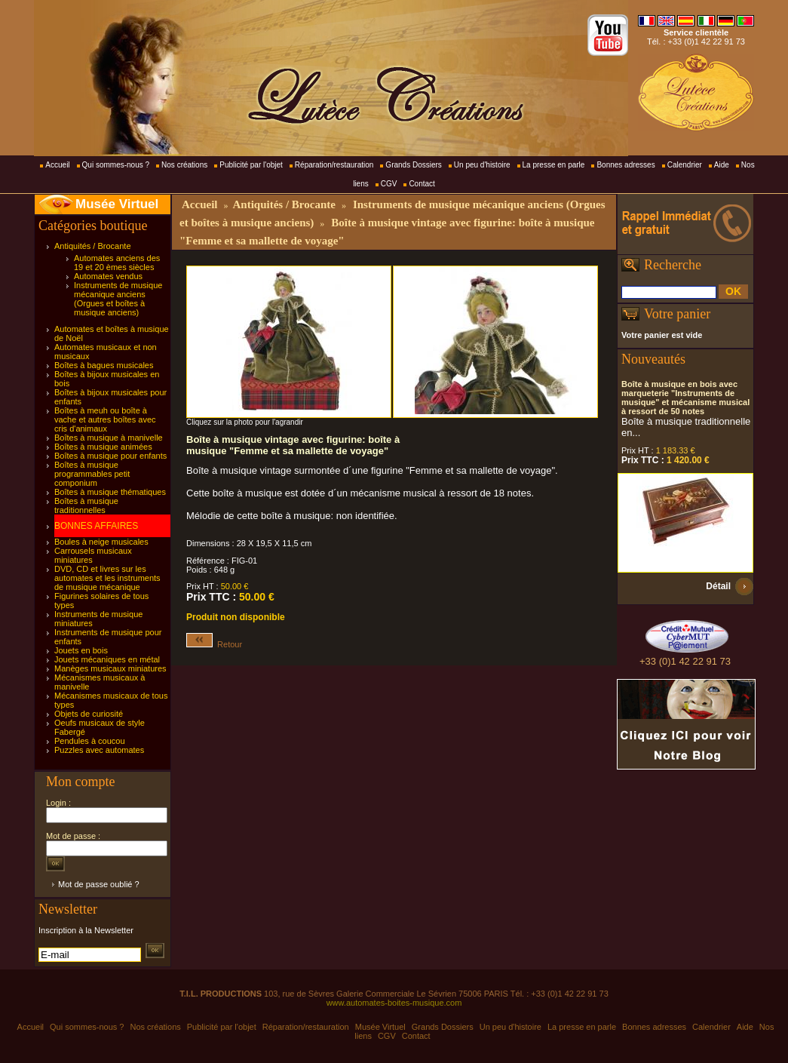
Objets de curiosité (88, 713)
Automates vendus (108, 276)
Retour (214, 644)
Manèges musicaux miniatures (110, 668)
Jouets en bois (81, 650)
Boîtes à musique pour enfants (110, 455)
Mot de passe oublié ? (99, 884)
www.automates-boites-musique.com (394, 1002)
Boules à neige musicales (101, 541)
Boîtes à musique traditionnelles (86, 505)
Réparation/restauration (334, 165)
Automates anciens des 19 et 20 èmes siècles (117, 262)
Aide (721, 165)
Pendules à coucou (89, 740)
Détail (718, 586)
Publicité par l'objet (251, 165)
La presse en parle (554, 165)
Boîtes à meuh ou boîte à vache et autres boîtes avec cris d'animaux (105, 419)
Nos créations (184, 165)
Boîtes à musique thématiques (110, 491)
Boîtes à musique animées (103, 446)
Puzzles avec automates (99, 749)
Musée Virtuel (116, 204)
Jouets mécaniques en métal (107, 659)
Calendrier (684, 165)
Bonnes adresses (625, 165)
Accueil (57, 165)
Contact (421, 184)
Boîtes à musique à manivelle (108, 437)
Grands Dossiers (413, 165)
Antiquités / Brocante (92, 245)
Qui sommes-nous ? (115, 165)
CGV (389, 184)
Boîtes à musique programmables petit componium (92, 473)
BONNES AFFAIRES (96, 526)
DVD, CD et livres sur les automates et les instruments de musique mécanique (107, 577)
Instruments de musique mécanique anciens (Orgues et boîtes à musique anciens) (118, 299)
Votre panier (677, 313)
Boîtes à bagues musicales (103, 365)
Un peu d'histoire (482, 165)
